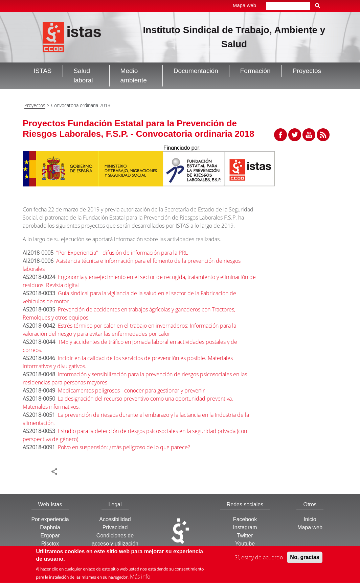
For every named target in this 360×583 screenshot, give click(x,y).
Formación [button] (255, 70)
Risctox (50, 544)
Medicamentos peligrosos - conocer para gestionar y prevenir (131, 390)
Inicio (309, 519)
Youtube (245, 544)
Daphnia (50, 527)
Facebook (245, 519)
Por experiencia (50, 519)
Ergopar (50, 535)
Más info (140, 578)
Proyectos (34, 105)
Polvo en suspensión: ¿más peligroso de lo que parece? (124, 447)
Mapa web (244, 5)
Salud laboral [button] (83, 75)
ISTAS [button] (42, 70)
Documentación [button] (196, 70)
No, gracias (304, 559)
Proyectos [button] (307, 70)
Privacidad (115, 527)
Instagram (245, 527)
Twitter (245, 535)
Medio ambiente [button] (133, 75)
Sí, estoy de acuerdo (258, 559)
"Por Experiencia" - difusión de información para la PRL (122, 252)
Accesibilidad (115, 519)
